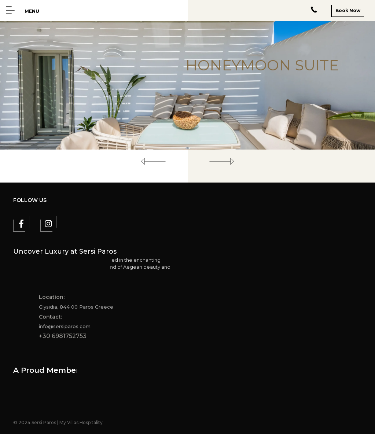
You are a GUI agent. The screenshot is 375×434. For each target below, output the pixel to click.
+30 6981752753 (63, 337)
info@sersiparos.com (65, 328)
